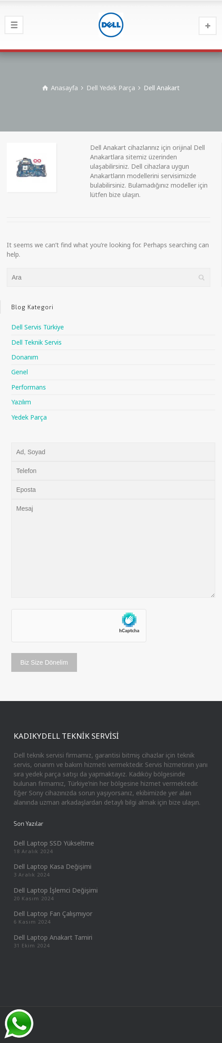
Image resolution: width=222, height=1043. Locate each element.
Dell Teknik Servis (36, 342)
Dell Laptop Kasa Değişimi (52, 866)
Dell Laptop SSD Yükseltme (54, 843)
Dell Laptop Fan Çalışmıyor (53, 913)
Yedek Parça (29, 417)
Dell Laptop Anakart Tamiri (53, 937)
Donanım (24, 357)
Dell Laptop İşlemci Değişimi (56, 890)
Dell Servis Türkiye (37, 327)
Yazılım (21, 402)
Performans (28, 387)
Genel (19, 372)
